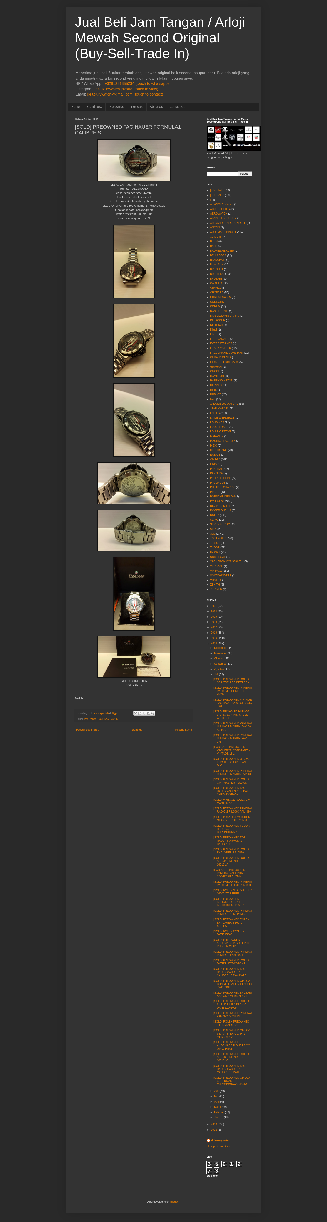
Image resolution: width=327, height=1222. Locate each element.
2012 (214, 1129)
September (221, 663)
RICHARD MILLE (220, 505)
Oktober (219, 658)
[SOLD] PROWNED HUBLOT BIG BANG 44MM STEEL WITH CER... (231, 715)
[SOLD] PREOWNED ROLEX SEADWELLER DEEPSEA (231, 681)
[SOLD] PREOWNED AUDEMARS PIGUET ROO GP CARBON (231, 1045)
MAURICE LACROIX (222, 440)
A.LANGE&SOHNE (221, 204)
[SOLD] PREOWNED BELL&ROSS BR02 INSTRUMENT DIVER (228, 902)
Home (75, 107)
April (217, 1101)
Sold (100, 718)
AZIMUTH (216, 236)
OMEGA (215, 459)
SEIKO (214, 519)
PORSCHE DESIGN (222, 496)
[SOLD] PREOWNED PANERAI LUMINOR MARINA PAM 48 (232, 772)
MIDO (213, 445)
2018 (214, 622)
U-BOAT (215, 552)
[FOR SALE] (217, 190)
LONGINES (217, 422)
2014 (214, 643)
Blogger (175, 1201)
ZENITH (215, 584)
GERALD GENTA (220, 357)
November (220, 653)
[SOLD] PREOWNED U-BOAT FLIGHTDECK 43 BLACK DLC (231, 762)
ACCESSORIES (220, 209)
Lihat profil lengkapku (219, 1146)
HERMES (216, 385)
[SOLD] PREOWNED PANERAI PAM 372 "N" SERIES (232, 1015)
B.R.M (214, 241)
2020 (214, 611)
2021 (214, 606)
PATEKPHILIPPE (220, 478)
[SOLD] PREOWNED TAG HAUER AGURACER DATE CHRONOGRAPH (231, 791)
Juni (216, 1091)
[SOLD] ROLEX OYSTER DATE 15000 (228, 933)
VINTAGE (216, 570)
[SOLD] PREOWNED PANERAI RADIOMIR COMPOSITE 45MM (232, 691)
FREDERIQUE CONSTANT (226, 352)
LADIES (215, 413)
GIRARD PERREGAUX (224, 362)
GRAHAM (216, 366)
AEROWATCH (219, 213)
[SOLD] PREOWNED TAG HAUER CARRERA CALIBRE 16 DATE (229, 1069)
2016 (214, 632)
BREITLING (217, 273)
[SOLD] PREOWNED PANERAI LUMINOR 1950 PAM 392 (232, 912)
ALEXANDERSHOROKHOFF (228, 223)
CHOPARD (216, 292)
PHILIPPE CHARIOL (222, 487)
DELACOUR (217, 320)
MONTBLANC (218, 450)
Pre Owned (117, 107)
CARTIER (216, 283)
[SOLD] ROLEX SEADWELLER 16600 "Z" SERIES (232, 892)
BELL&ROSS (218, 255)
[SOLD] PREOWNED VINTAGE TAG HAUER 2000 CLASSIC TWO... (232, 703)
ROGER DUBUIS (220, 510)
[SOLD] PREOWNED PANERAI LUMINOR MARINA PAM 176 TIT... (232, 738)
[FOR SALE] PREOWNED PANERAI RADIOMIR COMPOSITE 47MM (229, 873)
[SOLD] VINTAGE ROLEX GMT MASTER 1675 (232, 801)
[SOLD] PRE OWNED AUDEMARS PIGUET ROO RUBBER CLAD (231, 943)
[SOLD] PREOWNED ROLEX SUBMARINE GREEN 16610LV (231, 861)
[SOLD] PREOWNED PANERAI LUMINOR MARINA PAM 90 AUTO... (232, 727)
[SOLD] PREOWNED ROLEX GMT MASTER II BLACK (231, 781)
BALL (213, 246)
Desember (220, 647)
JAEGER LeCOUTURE (224, 403)
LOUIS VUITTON (220, 431)
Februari (219, 1112)
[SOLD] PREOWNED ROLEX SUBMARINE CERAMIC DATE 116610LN (231, 1004)
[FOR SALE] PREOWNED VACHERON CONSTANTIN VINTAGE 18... (231, 750)
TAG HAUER (111, 718)
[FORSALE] (217, 195)
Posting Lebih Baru (87, 729)
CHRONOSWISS (220, 297)
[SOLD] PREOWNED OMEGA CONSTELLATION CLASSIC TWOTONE (232, 984)
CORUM (215, 306)
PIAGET (215, 492)
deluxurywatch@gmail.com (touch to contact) (125, 94)
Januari (218, 1117)
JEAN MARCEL (219, 408)
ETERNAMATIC (219, 339)
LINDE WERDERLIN (222, 417)
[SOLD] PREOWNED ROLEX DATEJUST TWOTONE (231, 962)
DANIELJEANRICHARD (224, 315)
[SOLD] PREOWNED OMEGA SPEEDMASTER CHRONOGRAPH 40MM (231, 1081)
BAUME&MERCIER (222, 250)
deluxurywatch (220, 1140)
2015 (214, 637)
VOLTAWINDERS (220, 575)
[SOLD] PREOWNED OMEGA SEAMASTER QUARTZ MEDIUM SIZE (231, 1033)
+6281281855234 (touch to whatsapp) (136, 83)
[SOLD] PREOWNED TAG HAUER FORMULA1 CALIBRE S (229, 841)
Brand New (94, 107)
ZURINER (216, 589)
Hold (213, 389)
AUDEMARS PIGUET (223, 232)
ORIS (213, 464)
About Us (156, 107)
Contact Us (177, 107)
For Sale (137, 107)
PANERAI (216, 468)
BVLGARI (216, 278)
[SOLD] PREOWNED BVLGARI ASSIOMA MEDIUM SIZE (232, 994)
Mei (216, 1096)
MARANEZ (216, 436)
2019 (214, 616)
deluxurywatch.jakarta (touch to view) (127, 89)
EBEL (213, 334)
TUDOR (215, 547)
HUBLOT (215, 394)
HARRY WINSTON (221, 380)
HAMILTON (217, 376)
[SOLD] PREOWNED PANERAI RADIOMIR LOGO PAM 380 (232, 810)
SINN (213, 529)
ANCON (215, 227)
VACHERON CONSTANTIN (227, 561)
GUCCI (214, 371)
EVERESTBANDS (221, 343)
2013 (214, 1124)
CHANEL (215, 287)
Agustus (219, 669)
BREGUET (216, 269)
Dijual (213, 329)
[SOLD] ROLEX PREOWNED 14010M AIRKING (231, 1023)
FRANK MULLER (220, 348)
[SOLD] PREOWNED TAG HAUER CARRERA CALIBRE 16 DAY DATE (229, 972)
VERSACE (216, 566)
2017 (214, 627)
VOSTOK (215, 580)
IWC (212, 399)
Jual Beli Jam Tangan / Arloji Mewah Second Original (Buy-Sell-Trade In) (160, 37)
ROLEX (214, 515)
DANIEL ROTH (219, 311)
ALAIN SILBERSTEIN (223, 218)
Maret (217, 1106)
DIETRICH (216, 324)
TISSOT (215, 543)
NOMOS (215, 454)
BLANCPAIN (217, 260)
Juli (216, 674)
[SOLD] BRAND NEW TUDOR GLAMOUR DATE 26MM (231, 819)
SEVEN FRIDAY (220, 524)
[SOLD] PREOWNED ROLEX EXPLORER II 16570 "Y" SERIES (231, 923)
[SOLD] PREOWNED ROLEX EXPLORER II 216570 (231, 851)
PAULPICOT (217, 482)
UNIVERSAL (217, 556)
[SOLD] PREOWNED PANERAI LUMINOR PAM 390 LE (232, 953)
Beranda (137, 729)
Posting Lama (183, 729)
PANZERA (216, 473)
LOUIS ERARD (219, 427)
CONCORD (217, 301)
